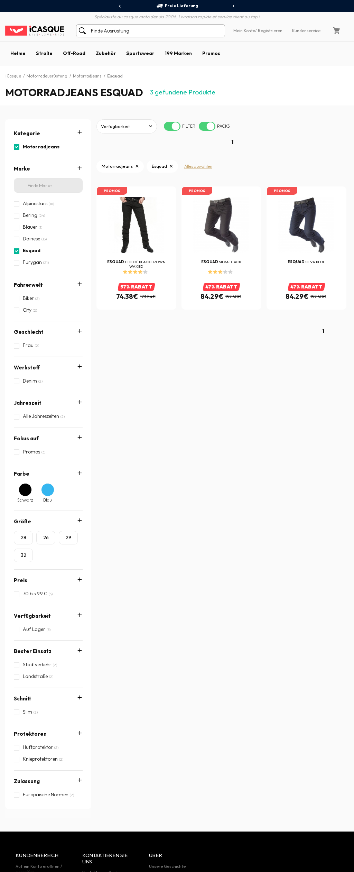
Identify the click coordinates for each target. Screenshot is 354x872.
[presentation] (120, 6)
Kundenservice (306, 30)
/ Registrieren (268, 30)
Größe (22, 521)
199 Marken (178, 53)
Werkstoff (27, 367)
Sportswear (140, 53)
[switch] (172, 126)
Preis (20, 580)
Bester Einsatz (33, 651)
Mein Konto (244, 30)
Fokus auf (26, 438)
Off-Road (74, 53)
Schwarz (25, 500)
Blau (47, 500)
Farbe (21, 473)
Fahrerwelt (28, 285)
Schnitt (22, 673)
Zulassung (27, 717)
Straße (44, 53)
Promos (211, 53)
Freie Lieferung (177, 5)
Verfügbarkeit (32, 616)
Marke (22, 168)
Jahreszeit (27, 403)
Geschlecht (29, 332)
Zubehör (106, 53)
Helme (18, 53)
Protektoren (30, 695)
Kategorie (27, 133)
